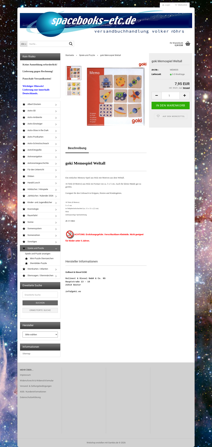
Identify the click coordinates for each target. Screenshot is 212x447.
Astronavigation (32, 156)
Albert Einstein (32, 104)
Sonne (28, 222)
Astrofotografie (32, 150)
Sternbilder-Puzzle (36, 263)
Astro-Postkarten (33, 137)
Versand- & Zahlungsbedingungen (36, 386)
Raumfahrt (30, 215)
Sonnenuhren (31, 235)
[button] (156, 95)
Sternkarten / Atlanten (35, 269)
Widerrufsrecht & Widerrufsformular (36, 380)
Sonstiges (30, 241)
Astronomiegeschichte (36, 163)
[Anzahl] (170, 95)
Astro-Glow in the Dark (36, 130)
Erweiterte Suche (40, 310)
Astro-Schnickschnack (36, 143)
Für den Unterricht (33, 169)
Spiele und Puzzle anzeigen (37, 253)
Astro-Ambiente (32, 117)
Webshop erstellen (95, 442)
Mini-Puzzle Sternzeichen (39, 258)
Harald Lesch (31, 182)
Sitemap (26, 353)
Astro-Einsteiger (32, 123)
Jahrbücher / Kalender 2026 (38, 195)
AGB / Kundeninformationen (33, 391)
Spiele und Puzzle (33, 248)
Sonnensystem (32, 228)
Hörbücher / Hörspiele (35, 189)
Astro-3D (29, 110)
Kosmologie (31, 209)
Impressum (25, 375)
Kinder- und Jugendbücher (37, 202)
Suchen (40, 303)
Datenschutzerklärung (30, 397)
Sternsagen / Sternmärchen (38, 275)
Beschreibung (77, 148)
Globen (28, 176)
